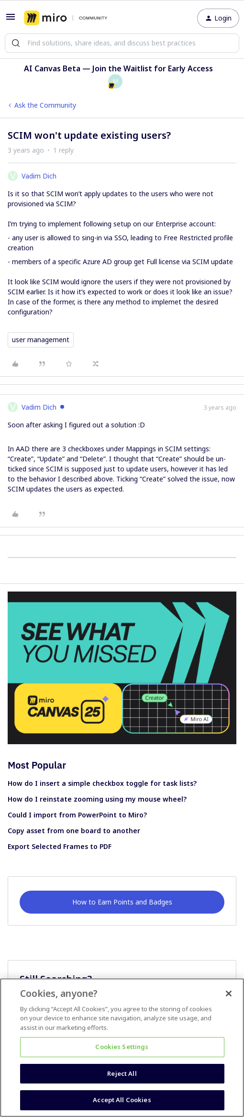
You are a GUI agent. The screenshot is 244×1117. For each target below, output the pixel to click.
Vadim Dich (39, 175)
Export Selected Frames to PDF (59, 846)
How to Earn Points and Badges (122, 901)
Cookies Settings (121, 1046)
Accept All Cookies (122, 1099)
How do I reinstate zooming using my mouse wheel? (97, 799)
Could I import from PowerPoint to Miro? (77, 814)
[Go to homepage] (65, 18)
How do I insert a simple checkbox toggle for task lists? (102, 783)
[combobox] (122, 43)
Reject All (121, 1073)
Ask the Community (45, 105)
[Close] (228, 993)
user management (40, 339)
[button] (10, 19)
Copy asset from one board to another (74, 830)
